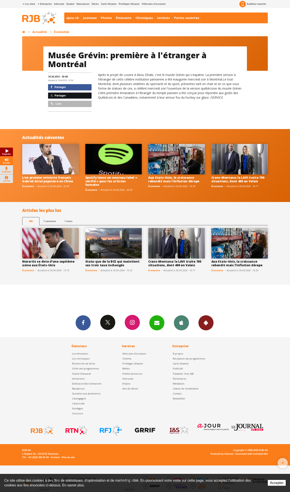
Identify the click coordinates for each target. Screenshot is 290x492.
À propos (178, 353)
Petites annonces (132, 373)
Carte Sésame (109, 4)
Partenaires (179, 378)
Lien (56, 103)
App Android (206, 322)
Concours (77, 413)
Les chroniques (81, 358)
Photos (106, 18)
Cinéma (126, 358)
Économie (61, 32)
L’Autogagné (79, 398)
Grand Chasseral (81, 373)
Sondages (77, 408)
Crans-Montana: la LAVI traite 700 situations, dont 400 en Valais (237, 179)
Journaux (90, 18)
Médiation (178, 383)
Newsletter (179, 398)
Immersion (78, 378)
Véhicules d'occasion (153, 4)
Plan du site (68, 457)
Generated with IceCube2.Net (251, 454)
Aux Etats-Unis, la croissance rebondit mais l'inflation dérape (173, 179)
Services (163, 18)
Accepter (277, 483)
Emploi (70, 4)
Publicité (178, 368)
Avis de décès (130, 388)
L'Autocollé (78, 403)
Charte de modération (186, 388)
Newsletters (156, 322)
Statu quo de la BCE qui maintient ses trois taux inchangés (112, 263)
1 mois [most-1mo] (68, 221)
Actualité (39, 32)
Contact (177, 393)
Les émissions (80, 353)
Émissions (123, 18)
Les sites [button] (29, 4)
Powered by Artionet (222, 454)
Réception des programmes (189, 358)
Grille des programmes (85, 368)
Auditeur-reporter (252, 4)
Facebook (83, 322)
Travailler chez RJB (183, 373)
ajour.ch (72, 18)
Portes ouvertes (186, 18)
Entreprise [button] (45, 4)
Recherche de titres (83, 363)
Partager (58, 87)
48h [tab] (31, 221)
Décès (95, 4)
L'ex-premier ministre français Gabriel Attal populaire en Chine (47, 179)
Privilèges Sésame (129, 4)
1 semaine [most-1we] (49, 221)
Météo (126, 368)
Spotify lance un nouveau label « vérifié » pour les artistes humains (111, 181)
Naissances (83, 4)
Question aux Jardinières (86, 393)
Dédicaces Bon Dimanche (86, 383)
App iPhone (181, 322)
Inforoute (59, 4)
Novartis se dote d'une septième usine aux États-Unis (48, 263)
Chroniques (144, 18)
